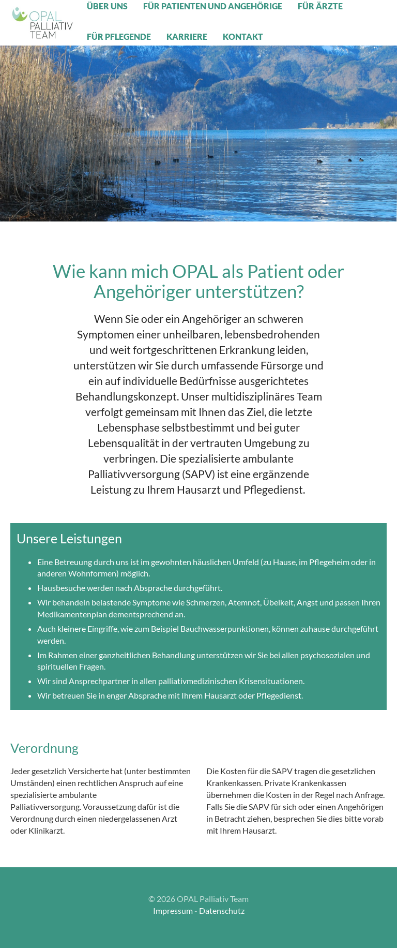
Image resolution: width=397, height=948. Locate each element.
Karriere (186, 36)
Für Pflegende (119, 36)
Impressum (173, 910)
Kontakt (243, 36)
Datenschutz (222, 910)
